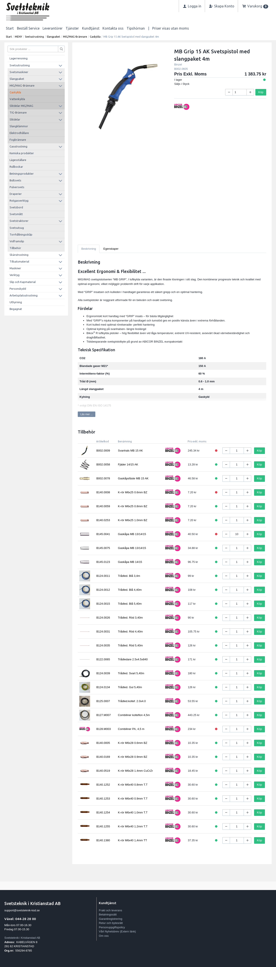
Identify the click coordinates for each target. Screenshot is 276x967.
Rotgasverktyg (19, 200)
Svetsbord (16, 207)
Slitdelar (15, 119)
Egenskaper (110, 248)
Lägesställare (18, 159)
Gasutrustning (18, 146)
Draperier (16, 193)
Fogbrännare (18, 139)
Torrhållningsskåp (21, 234)
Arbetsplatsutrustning (24, 295)
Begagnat (16, 308)
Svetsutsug (17, 227)
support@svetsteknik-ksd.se (22, 910)
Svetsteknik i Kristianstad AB (22, 937)
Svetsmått (16, 214)
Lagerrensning (19, 58)
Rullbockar (16, 166)
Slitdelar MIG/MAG (21, 105)
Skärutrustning (19, 254)
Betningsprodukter (22, 173)
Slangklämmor (19, 126)
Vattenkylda (17, 98)
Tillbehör (15, 247)
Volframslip (17, 241)
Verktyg (15, 274)
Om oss (104, 935)
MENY (18, 36)
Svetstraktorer (19, 220)
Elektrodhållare (19, 132)
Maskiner (15, 268)
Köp (260, 92)
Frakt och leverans (110, 910)
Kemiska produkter (22, 153)
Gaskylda (95, 36)
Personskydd (18, 288)
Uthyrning (16, 302)
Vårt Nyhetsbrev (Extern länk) (117, 931)
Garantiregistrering (110, 918)
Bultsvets (15, 180)
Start (10, 28)
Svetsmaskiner (19, 72)
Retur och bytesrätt (111, 923)
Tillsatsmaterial (19, 261)
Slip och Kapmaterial (23, 281)
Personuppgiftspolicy (112, 927)
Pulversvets (17, 187)
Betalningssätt (108, 914)
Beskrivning (88, 248)
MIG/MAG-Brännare (75, 36)
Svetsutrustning (34, 36)
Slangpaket (53, 36)
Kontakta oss (113, 28)
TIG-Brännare (18, 112)
